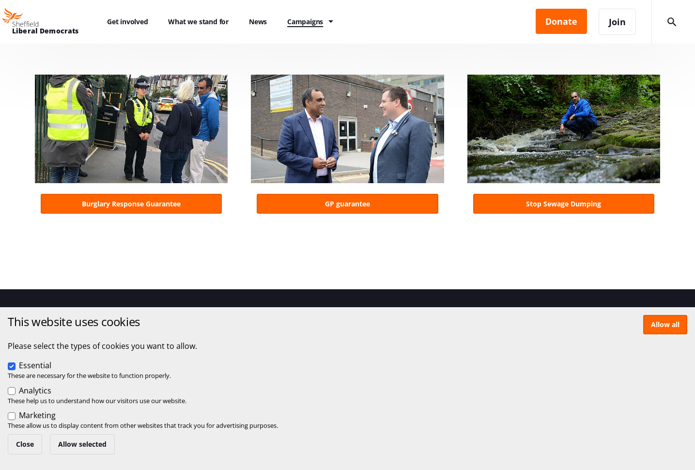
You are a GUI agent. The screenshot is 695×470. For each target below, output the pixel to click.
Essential (35, 365)
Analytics (35, 390)
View (131, 147)
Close (25, 444)
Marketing (37, 415)
